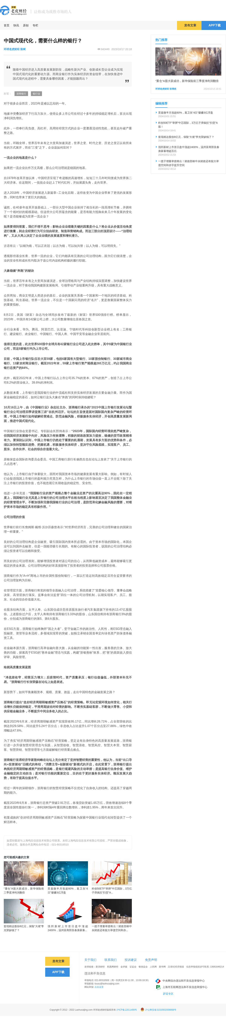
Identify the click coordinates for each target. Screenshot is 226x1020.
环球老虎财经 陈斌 (15, 49)
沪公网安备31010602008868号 (158, 1010)
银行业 (36, 93)
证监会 (133, 966)
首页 (6, 25)
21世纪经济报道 (176, 966)
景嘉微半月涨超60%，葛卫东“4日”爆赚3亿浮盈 (68, 890)
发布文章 (190, 25)
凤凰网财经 (112, 966)
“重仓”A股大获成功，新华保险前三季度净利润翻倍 (24, 890)
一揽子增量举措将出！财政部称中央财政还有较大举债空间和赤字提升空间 (188, 163)
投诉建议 (131, 959)
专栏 (35, 25)
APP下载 (215, 25)
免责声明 (151, 959)
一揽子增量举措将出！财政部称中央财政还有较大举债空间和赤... (112, 928)
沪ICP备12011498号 (126, 1010)
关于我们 (90, 959)
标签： (8, 93)
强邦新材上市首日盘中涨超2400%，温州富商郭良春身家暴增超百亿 (188, 149)
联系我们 (111, 959)
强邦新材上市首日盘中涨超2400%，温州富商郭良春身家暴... (68, 928)
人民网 (153, 966)
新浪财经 (100, 966)
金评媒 (124, 966)
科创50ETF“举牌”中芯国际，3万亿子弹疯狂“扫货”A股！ (188, 124)
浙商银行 (21, 93)
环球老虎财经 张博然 (165, 89)
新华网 (162, 966)
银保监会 (143, 966)
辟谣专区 (168, 993)
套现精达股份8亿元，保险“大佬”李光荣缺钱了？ (24, 928)
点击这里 (99, 987)
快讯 (16, 25)
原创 (26, 25)
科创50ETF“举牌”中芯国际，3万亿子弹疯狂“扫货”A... (112, 890)
